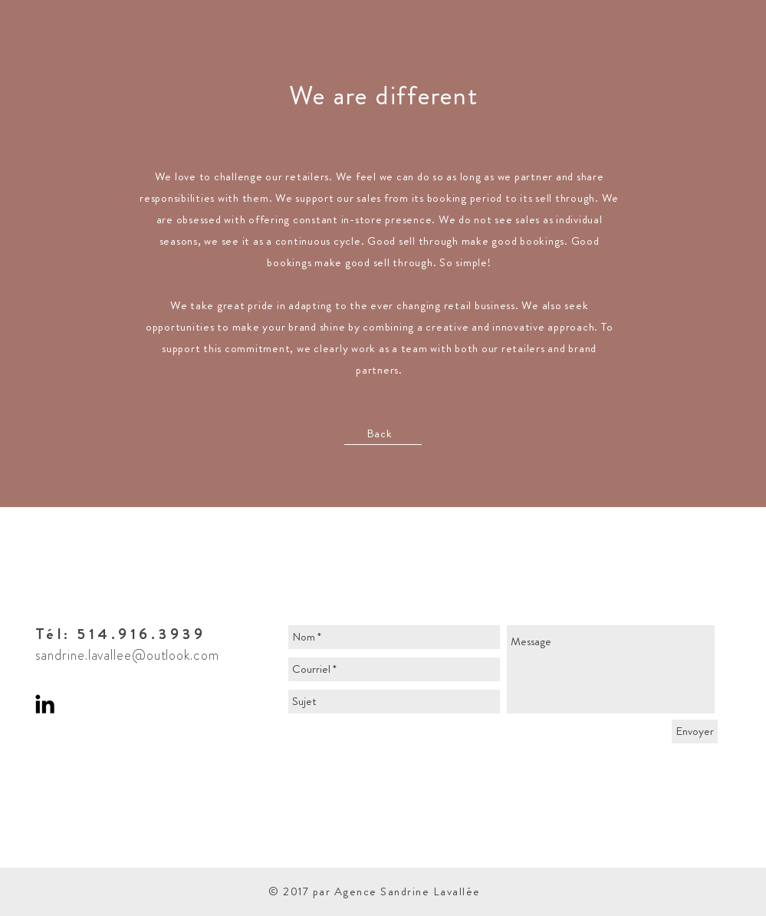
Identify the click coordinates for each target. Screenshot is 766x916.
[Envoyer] (695, 731)
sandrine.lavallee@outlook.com (127, 655)
